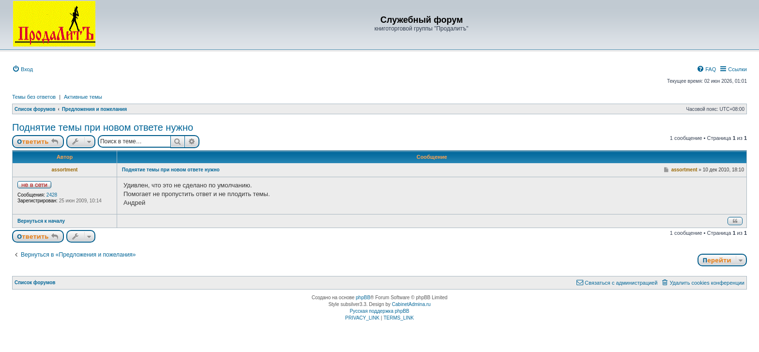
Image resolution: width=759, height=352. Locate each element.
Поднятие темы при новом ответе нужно (102, 127)
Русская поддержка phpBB (379, 311)
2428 (51, 195)
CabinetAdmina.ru (411, 304)
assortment (65, 169)
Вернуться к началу (41, 221)
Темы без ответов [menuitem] (34, 97)
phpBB (363, 297)
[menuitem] (22, 69)
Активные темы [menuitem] (83, 97)
